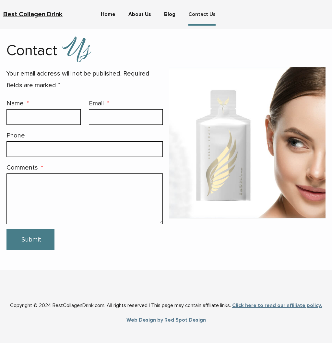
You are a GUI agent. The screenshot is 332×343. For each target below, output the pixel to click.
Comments (23, 168)
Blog (169, 14)
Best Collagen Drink (33, 14)
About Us (139, 14)
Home (108, 14)
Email (97, 103)
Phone (15, 135)
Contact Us (202, 14)
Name (15, 103)
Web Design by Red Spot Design (166, 320)
